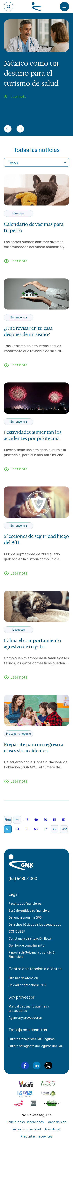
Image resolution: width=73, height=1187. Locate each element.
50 (45, 820)
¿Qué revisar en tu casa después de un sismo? (28, 331)
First (7, 820)
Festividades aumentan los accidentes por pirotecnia (32, 435)
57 (45, 829)
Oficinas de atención (23, 978)
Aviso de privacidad (27, 1129)
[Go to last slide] (8, 129)
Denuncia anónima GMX (25, 918)
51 (54, 820)
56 (36, 829)
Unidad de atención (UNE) (27, 985)
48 (26, 820)
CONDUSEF (17, 931)
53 (8, 829)
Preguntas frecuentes (36, 1136)
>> (54, 829)
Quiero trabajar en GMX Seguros (32, 1039)
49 (36, 820)
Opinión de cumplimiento (26, 945)
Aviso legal (52, 1129)
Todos (13, 162)
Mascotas (18, 213)
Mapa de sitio (57, 1122)
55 (26, 829)
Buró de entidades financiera (29, 911)
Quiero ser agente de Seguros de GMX (36, 1046)
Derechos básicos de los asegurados (35, 925)
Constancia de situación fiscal (30, 938)
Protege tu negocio (18, 733)
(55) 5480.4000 (23, 878)
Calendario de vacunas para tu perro (33, 227)
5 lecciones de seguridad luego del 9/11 (36, 539)
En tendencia (18, 317)
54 (17, 829)
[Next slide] (20, 129)
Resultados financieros (25, 904)
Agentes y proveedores (25, 1018)
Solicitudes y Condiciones (25, 1122)
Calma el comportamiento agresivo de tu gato (32, 643)
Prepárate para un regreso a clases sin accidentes (33, 747)
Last (64, 829)
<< (17, 820)
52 (64, 820)
